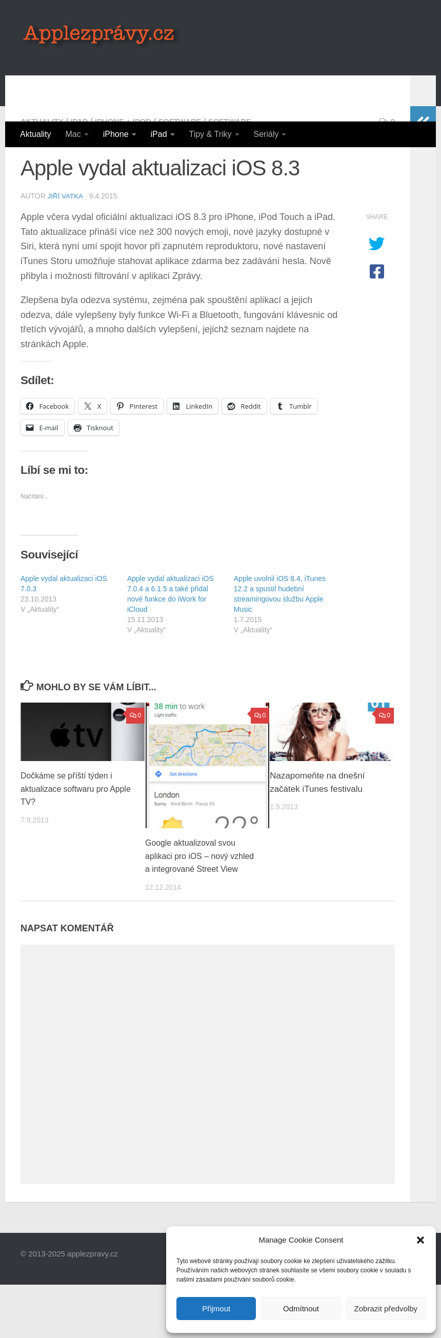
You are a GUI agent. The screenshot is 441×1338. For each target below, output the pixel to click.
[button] (420, 1240)
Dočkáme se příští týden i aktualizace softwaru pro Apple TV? (70, 829)
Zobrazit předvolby (385, 1308)
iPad (159, 134)
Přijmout (216, 1308)
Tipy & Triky (210, 134)
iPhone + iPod (130, 162)
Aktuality (35, 134)
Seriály (266, 134)
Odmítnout (301, 1308)
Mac (73, 134)
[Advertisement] (233, 79)
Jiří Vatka (66, 237)
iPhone (116, 134)
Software (190, 162)
